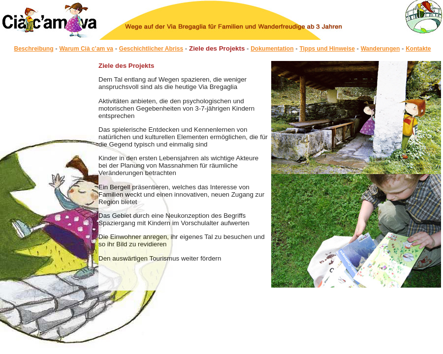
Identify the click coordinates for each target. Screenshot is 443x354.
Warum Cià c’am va (86, 48)
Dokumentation (272, 48)
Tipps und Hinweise (326, 48)
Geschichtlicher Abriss (151, 48)
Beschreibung (34, 48)
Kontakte (418, 48)
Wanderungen (380, 48)
